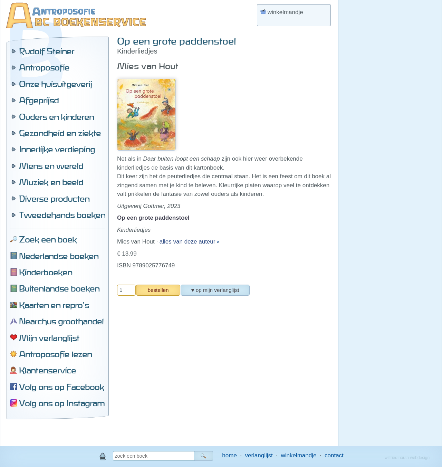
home (229, 455)
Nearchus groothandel (61, 321)
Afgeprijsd (39, 100)
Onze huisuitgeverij (55, 84)
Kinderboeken (45, 272)
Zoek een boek (48, 239)
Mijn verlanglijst (49, 338)
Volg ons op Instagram (62, 403)
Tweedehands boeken (62, 215)
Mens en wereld (51, 166)
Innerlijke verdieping (57, 149)
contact (334, 455)
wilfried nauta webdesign (407, 457)
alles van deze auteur (188, 241)
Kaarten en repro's (54, 305)
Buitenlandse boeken (59, 288)
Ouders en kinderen (56, 117)
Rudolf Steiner (46, 51)
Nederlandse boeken (58, 256)
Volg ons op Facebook (61, 387)
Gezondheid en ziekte (60, 133)
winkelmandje (298, 455)
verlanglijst (258, 455)
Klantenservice (47, 370)
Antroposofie (44, 67)
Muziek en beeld (51, 182)
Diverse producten (54, 198)
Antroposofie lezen (55, 354)
